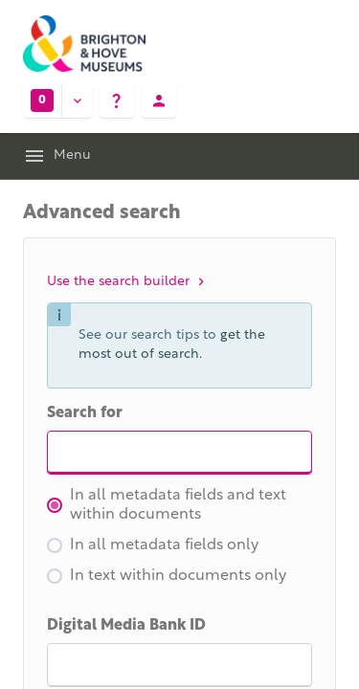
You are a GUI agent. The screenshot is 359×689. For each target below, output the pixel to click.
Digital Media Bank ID (126, 625)
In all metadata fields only (152, 545)
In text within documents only (166, 576)
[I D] (179, 665)
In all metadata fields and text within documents (166, 505)
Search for (85, 413)
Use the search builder (128, 282)
